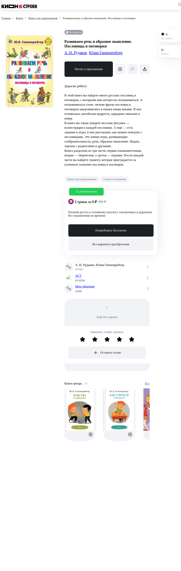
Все (147, 383)
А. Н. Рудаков (76, 52)
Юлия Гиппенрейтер (105, 53)
